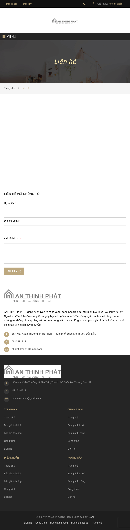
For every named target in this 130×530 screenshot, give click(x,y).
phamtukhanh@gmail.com (27, 348)
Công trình (9, 441)
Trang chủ (10, 88)
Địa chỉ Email (12, 220)
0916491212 (19, 341)
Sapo (92, 517)
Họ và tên (10, 203)
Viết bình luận (12, 238)
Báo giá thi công (13, 433)
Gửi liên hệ (14, 271)
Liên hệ (8, 448)
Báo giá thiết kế (12, 425)
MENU (9, 36)
